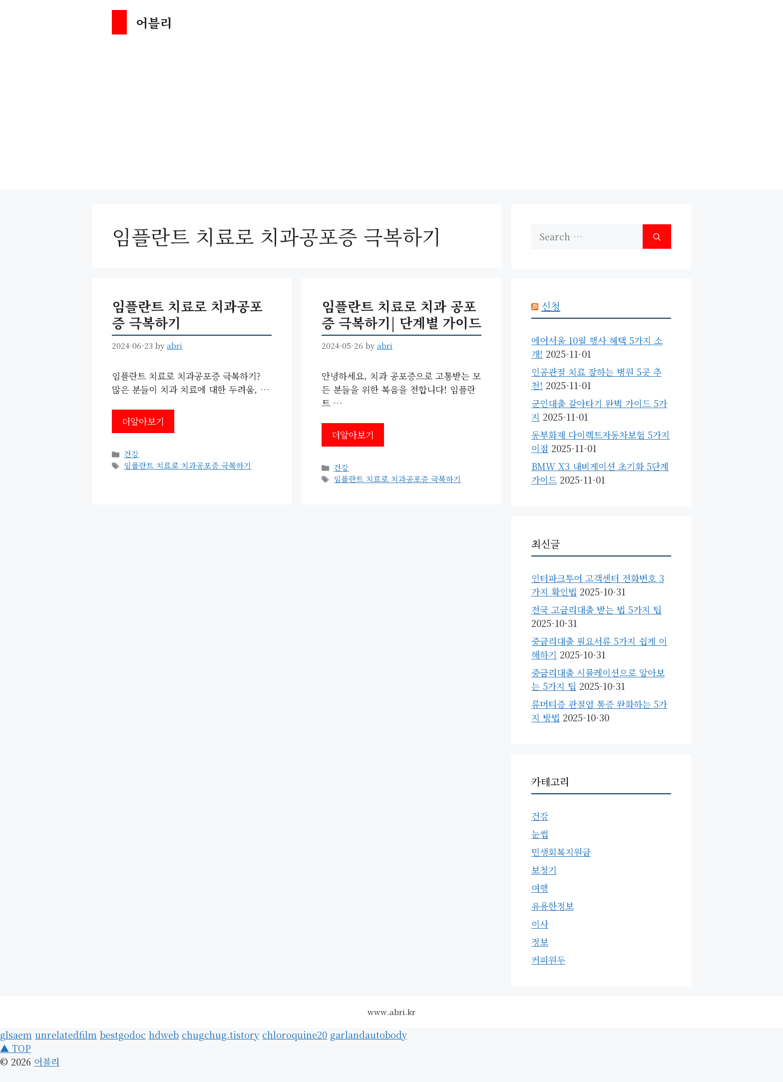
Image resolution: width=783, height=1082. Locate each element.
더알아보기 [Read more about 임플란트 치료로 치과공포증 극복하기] (143, 421)
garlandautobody (368, 1034)
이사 (539, 923)
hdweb (164, 1034)
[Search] (657, 236)
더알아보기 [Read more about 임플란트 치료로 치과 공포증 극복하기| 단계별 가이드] (353, 434)
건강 (131, 453)
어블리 (154, 22)
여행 (539, 887)
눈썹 (539, 833)
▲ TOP (15, 1048)
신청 (550, 306)
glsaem (16, 1034)
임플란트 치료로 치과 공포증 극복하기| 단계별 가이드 (401, 314)
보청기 (544, 869)
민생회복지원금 (561, 851)
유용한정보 (552, 905)
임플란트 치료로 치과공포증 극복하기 (187, 314)
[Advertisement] (391, 119)
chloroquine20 (294, 1034)
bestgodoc (123, 1034)
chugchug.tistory (220, 1034)
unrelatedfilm (66, 1034)
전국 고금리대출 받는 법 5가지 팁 (596, 609)
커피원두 (548, 959)
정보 (539, 941)
